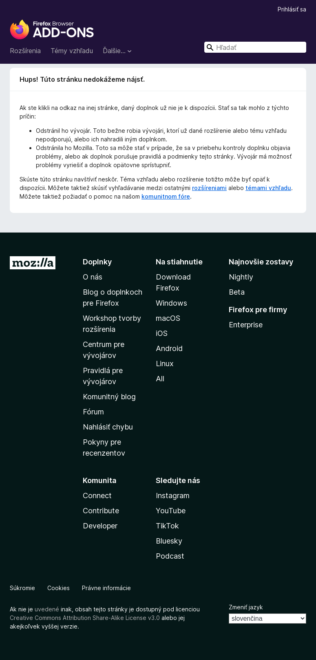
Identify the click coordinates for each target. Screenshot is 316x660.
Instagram (173, 495)
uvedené (47, 609)
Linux (165, 363)
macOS (168, 318)
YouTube (171, 510)
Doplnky (97, 261)
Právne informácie (106, 587)
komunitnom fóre (165, 196)
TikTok (167, 525)
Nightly (241, 277)
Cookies (58, 587)
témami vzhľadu (268, 187)
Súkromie (22, 587)
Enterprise (246, 324)
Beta (237, 292)
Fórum (93, 411)
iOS (162, 333)
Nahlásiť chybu (108, 427)
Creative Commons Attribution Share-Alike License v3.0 (85, 617)
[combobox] (255, 47)
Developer (100, 525)
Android (169, 348)
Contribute (101, 510)
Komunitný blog (109, 396)
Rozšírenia (25, 51)
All (160, 378)
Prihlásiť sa (292, 9)
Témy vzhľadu (72, 51)
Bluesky (169, 541)
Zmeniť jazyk (246, 607)
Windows (171, 303)
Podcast (170, 556)
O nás (92, 277)
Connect (97, 495)
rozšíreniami (209, 187)
